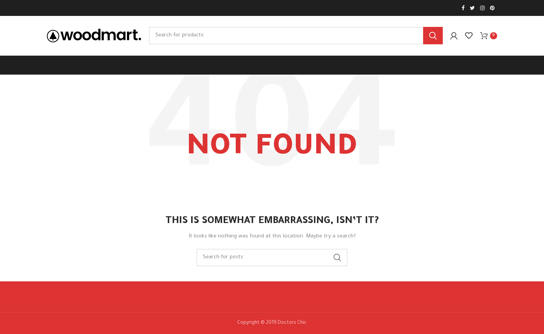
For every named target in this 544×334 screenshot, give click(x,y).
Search (433, 35)
